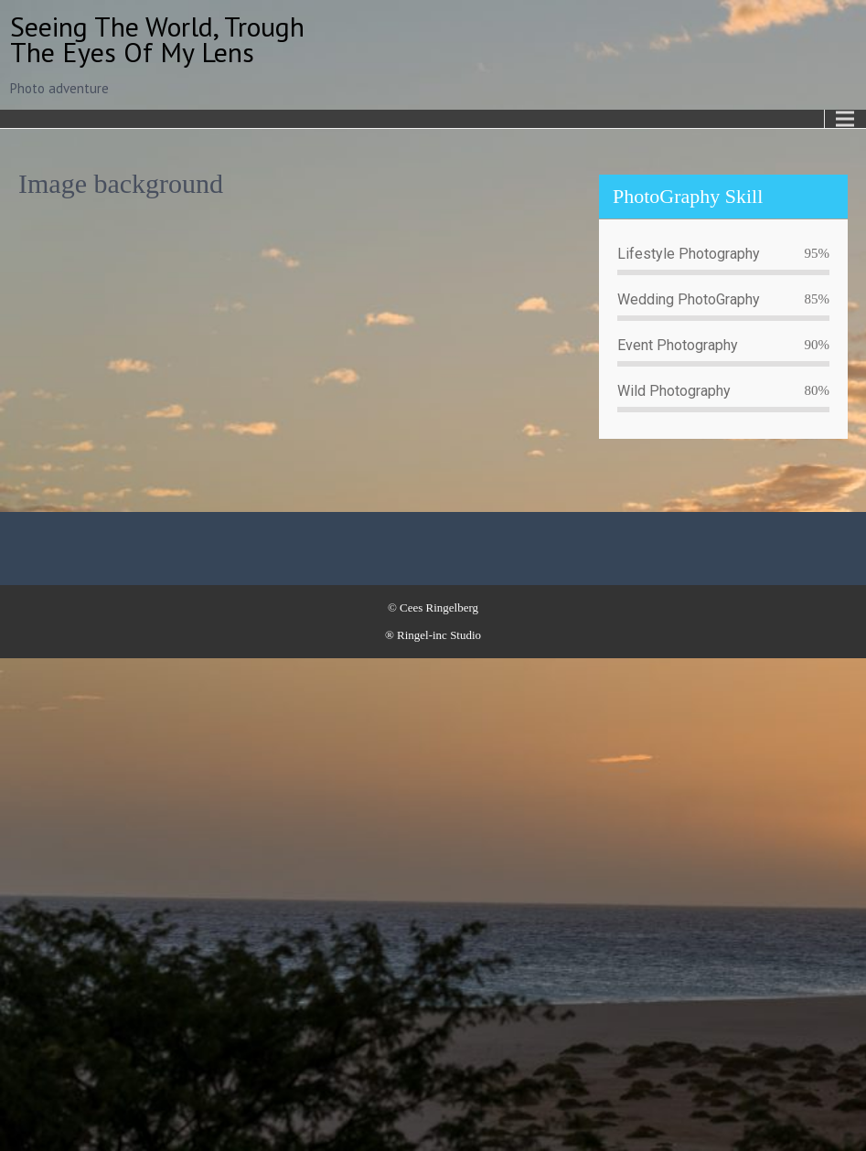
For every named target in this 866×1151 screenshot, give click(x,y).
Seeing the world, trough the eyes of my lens (157, 38)
